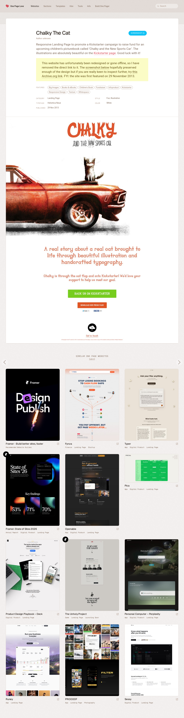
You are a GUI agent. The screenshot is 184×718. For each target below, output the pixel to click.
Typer (128, 443)
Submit (92, 359)
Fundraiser (100, 87)
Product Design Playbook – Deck (24, 614)
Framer (6, 454)
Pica (127, 485)
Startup (91, 447)
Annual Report (12, 532)
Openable (70, 529)
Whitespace (83, 92)
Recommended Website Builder (19, 447)
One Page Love (17, 6)
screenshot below (97, 67)
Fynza (68, 443)
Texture (72, 92)
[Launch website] (117, 443)
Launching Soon (92, 617)
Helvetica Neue (54, 103)
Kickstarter (127, 87)
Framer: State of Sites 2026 (21, 529)
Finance (68, 447)
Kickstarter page (105, 53)
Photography (89, 703)
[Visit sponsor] (58, 443)
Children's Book (86, 87)
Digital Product (137, 447)
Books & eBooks (69, 87)
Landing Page (54, 98)
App (126, 447)
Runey (9, 699)
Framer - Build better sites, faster (24, 443)
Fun (108, 98)
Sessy (128, 699)
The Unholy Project (76, 614)
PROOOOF (71, 699)
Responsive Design (57, 92)
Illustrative (115, 98)
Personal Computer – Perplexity (142, 614)
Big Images (54, 87)
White (109, 103)
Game (67, 617)
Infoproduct (114, 87)
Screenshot (137, 33)
